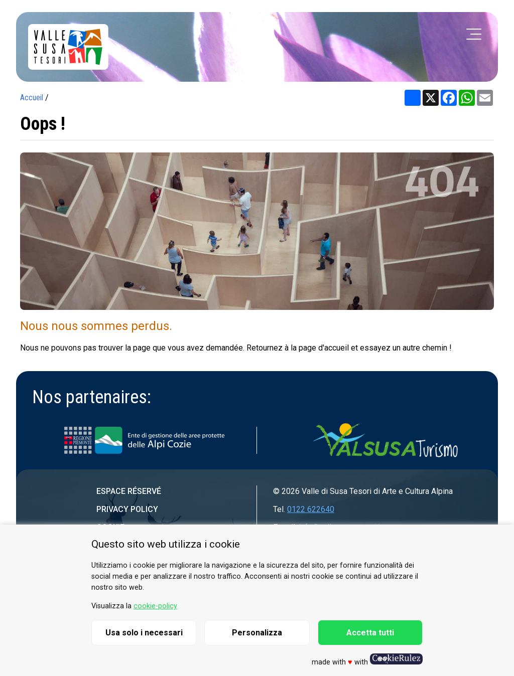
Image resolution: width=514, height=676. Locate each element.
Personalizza (257, 632)
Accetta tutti (370, 632)
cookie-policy (155, 606)
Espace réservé (128, 491)
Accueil (31, 97)
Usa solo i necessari (144, 632)
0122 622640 (310, 509)
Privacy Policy (127, 509)
